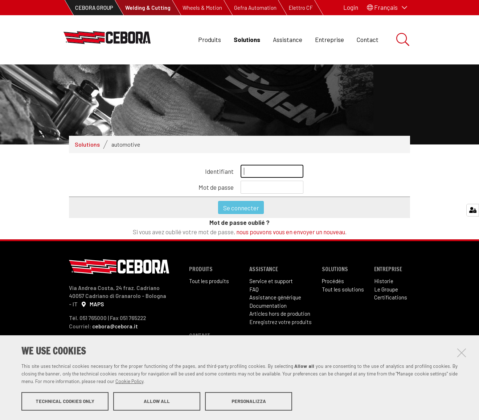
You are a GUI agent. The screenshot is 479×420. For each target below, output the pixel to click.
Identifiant (219, 171)
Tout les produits (209, 281)
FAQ (254, 289)
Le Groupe (386, 289)
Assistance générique (275, 297)
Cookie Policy (129, 381)
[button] (387, 7)
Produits (209, 39)
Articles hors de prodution (279, 313)
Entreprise (329, 39)
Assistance (287, 39)
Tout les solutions (343, 289)
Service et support (271, 281)
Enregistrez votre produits (280, 322)
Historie (383, 281)
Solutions (247, 39)
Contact (367, 39)
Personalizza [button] (249, 401)
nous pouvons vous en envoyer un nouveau (290, 231)
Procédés (333, 281)
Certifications (390, 297)
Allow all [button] (157, 401)
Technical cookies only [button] (65, 401)
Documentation (268, 305)
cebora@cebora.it (115, 326)
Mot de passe (216, 187)
